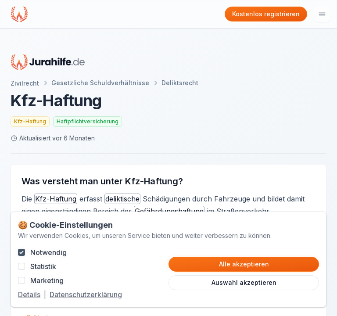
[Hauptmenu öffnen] (322, 14)
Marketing (47, 280)
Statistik (43, 266)
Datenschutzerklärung (86, 294)
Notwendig (48, 252)
